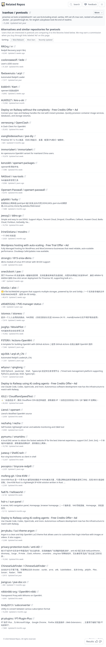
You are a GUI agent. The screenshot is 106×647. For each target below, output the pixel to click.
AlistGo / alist (8, 287)
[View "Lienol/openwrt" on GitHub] (22, 410)
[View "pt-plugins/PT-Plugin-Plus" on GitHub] (33, 618)
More (99, 12)
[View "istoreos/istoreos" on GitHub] (23, 313)
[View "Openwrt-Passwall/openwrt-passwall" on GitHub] (46, 190)
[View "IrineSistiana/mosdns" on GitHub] (29, 232)
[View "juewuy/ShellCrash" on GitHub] (25, 453)
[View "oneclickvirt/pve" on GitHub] (22, 271)
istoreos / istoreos (11, 313)
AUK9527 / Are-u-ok (12, 100)
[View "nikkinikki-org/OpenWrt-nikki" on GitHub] (38, 591)
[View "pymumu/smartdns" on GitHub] (26, 436)
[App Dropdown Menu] (102, 4)
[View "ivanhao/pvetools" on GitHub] (30, 12)
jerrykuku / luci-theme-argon (18, 530)
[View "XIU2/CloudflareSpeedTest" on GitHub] (34, 396)
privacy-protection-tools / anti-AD (20, 547)
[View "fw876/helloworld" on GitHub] (24, 492)
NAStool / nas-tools (12, 176)
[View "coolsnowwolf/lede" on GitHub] (26, 60)
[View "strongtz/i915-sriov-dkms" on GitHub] (33, 258)
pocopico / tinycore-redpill (16, 466)
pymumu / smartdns (13, 436)
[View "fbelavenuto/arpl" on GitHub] (23, 73)
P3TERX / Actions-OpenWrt (16, 340)
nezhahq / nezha (10, 423)
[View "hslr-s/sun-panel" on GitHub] (23, 501)
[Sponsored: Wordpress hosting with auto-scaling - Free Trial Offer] (53, 248)
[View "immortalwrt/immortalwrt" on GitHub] (34, 149)
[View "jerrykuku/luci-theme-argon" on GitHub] (36, 531)
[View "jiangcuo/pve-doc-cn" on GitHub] (27, 582)
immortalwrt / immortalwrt (17, 149)
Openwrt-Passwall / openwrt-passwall (23, 189)
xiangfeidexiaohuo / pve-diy (17, 136)
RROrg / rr (7, 46)
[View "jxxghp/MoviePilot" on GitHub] (25, 327)
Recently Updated (45, 40)
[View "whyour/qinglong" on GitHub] (24, 367)
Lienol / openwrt (10, 409)
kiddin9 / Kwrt (9, 86)
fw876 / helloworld (12, 492)
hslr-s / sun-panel (11, 501)
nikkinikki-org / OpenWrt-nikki (18, 591)
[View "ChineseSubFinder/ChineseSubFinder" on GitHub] (47, 566)
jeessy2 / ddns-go (11, 215)
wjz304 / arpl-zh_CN (12, 353)
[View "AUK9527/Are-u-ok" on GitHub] (25, 100)
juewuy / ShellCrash (12, 452)
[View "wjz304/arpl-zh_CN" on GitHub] (26, 354)
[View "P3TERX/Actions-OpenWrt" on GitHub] (34, 340)
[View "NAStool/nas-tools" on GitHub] (25, 176)
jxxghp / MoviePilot (12, 327)
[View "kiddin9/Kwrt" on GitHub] (19, 87)
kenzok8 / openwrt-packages (18, 163)
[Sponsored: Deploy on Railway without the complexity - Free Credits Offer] (53, 112)
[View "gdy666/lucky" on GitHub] (19, 199)
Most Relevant (17, 40)
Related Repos (15, 4)
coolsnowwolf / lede (12, 60)
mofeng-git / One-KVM (14, 475)
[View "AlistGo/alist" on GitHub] (18, 288)
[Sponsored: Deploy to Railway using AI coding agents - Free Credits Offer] (53, 386)
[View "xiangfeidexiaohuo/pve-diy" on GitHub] (35, 136)
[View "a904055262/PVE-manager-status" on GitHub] (43, 304)
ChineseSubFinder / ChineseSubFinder (23, 565)
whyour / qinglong (12, 367)
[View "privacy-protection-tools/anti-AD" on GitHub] (41, 547)
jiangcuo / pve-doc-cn (13, 582)
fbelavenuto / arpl (11, 73)
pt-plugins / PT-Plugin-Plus (16, 618)
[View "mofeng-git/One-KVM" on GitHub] (29, 476)
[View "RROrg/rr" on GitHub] (15, 46)
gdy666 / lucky (9, 199)
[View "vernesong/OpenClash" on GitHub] (30, 122)
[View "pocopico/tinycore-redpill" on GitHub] (33, 466)
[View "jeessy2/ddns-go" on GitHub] (23, 215)
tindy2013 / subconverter (15, 605)
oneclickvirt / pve (11, 271)
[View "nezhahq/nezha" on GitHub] (22, 423)
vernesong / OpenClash (14, 122)
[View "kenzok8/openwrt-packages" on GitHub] (36, 163)
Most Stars (31, 40)
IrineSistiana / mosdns (14, 231)
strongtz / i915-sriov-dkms (16, 258)
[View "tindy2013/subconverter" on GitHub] (32, 605)
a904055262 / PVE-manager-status (21, 304)
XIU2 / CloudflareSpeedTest (17, 396)
